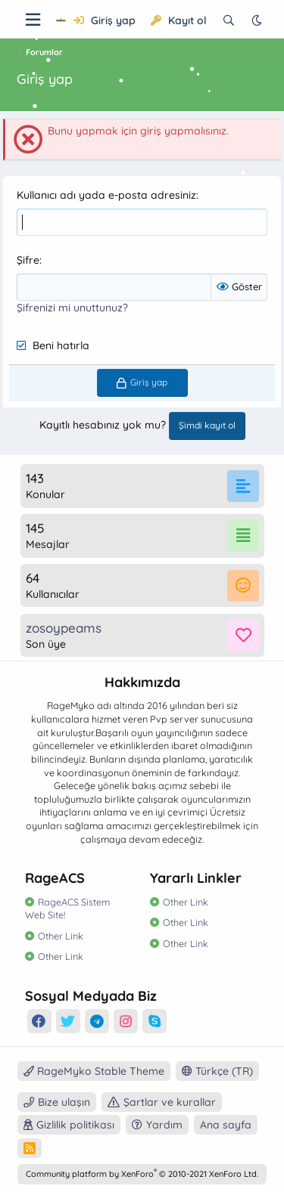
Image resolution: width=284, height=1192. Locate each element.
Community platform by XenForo (142, 1174)
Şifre (28, 260)
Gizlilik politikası (75, 1125)
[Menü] (32, 20)
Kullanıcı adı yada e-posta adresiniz (106, 195)
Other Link (60, 936)
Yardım (164, 1125)
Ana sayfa (225, 1125)
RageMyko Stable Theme (93, 1071)
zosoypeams (63, 628)
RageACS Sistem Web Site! (67, 908)
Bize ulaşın (64, 1102)
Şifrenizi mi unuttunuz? (72, 307)
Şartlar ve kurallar (169, 1102)
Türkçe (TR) (217, 1071)
